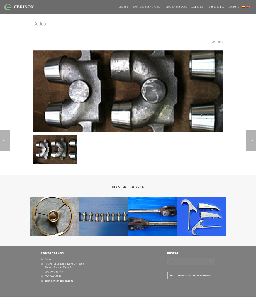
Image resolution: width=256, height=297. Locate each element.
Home (178, 32)
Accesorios (197, 6)
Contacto (234, 6)
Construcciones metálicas (146, 6)
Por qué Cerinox (216, 6)
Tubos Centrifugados (176, 6)
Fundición (123, 6)
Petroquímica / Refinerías (197, 32)
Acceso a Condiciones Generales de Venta (190, 275)
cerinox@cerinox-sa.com (59, 280)
